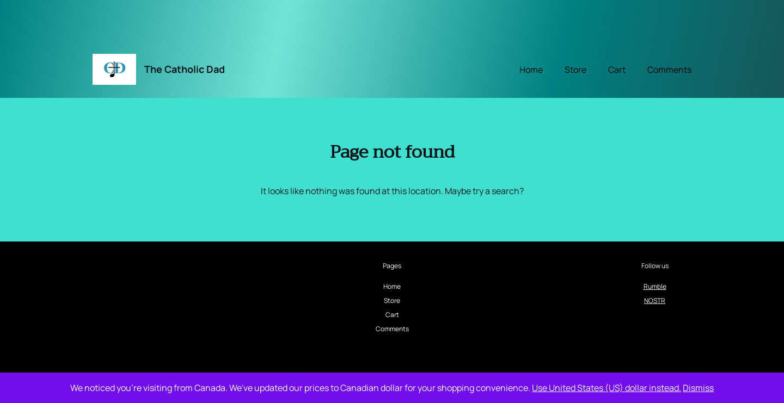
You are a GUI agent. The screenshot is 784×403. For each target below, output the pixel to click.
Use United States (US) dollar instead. (606, 388)
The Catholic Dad (184, 69)
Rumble (655, 286)
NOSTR (654, 300)
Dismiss (698, 388)
